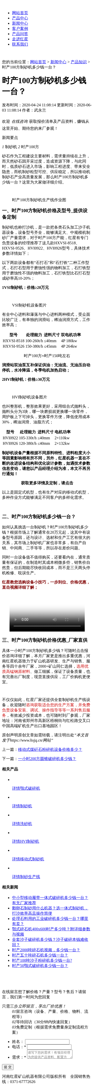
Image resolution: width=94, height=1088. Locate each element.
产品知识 (79, 62)
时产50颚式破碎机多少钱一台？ (40, 965)
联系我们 (20, 44)
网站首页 (20, 13)
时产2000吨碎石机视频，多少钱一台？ (46, 950)
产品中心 (20, 18)
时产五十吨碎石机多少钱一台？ (40, 955)
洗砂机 (26, 824)
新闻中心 (20, 23)
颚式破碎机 (30, 788)
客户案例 (20, 28)
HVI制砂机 (29, 841)
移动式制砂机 (32, 859)
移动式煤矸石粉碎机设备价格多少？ (50, 749)
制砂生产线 (30, 877)
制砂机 (26, 806)
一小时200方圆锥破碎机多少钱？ (47, 759)
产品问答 (20, 34)
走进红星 (20, 39)
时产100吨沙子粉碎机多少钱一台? (42, 960)
